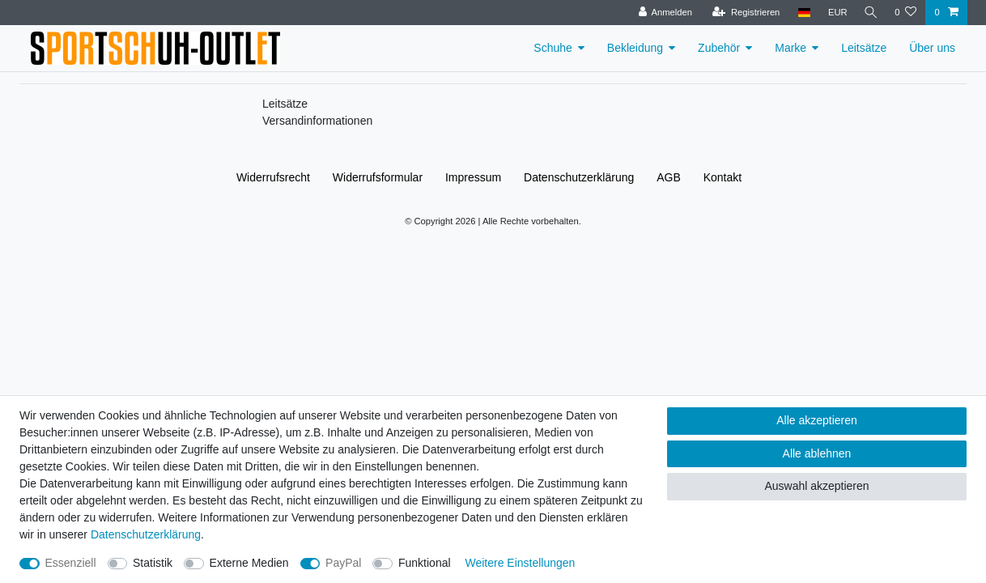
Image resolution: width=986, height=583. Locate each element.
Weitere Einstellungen (520, 562)
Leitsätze (863, 47)
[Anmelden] (663, 12)
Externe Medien (249, 562)
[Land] (801, 12)
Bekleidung (635, 47)
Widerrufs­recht (273, 177)
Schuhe (552, 47)
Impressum (473, 177)
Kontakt (722, 177)
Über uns (932, 47)
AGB (669, 177)
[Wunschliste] (905, 12)
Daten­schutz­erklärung (579, 177)
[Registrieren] (742, 12)
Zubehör (719, 47)
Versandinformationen (317, 120)
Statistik (152, 562)
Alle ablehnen (817, 453)
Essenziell (70, 562)
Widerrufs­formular (378, 177)
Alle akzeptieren (816, 420)
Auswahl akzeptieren (816, 485)
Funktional (424, 562)
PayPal (343, 562)
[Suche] (869, 12)
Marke (790, 47)
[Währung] (834, 12)
